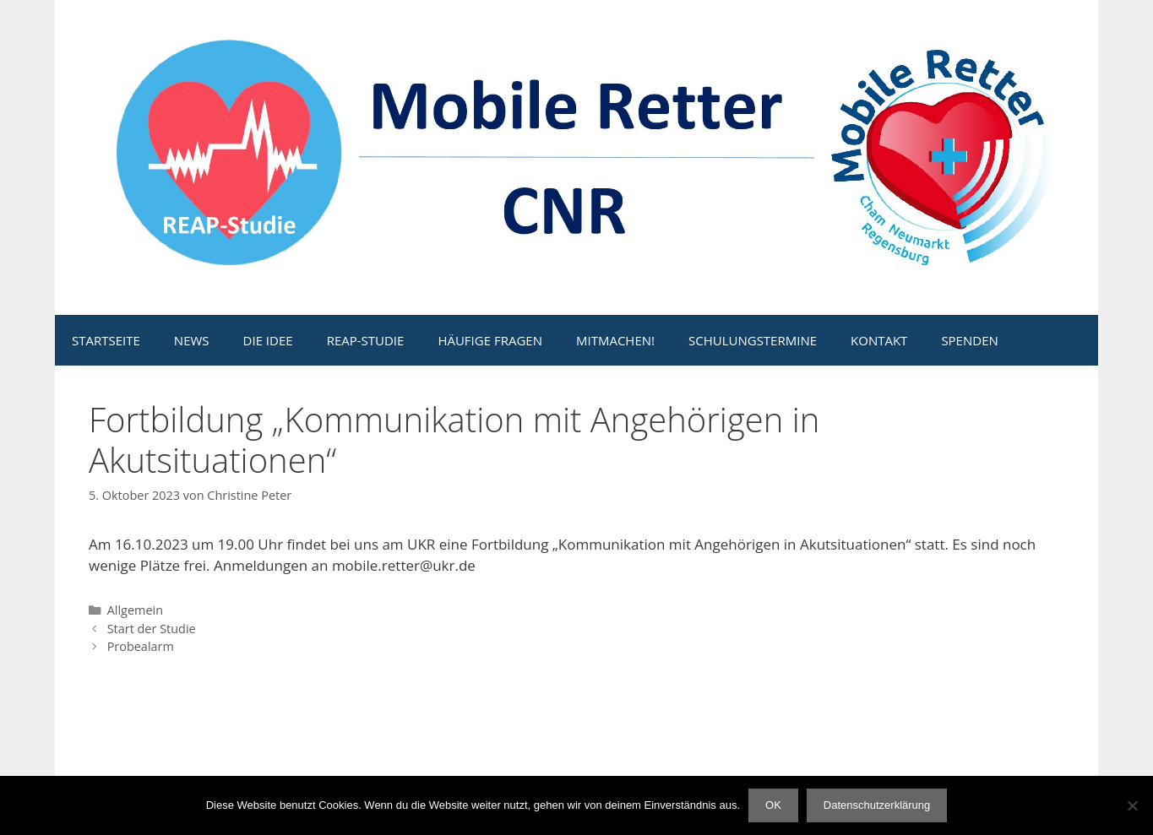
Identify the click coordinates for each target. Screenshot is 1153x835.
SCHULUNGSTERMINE (752, 340)
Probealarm (140, 646)
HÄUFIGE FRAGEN (490, 340)
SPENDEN (969, 340)
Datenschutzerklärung (877, 805)
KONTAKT (879, 340)
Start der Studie (151, 629)
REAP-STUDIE (366, 340)
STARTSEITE (106, 340)
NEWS (191, 340)
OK (773, 805)
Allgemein (135, 610)
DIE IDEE (268, 340)
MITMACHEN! (615, 340)
